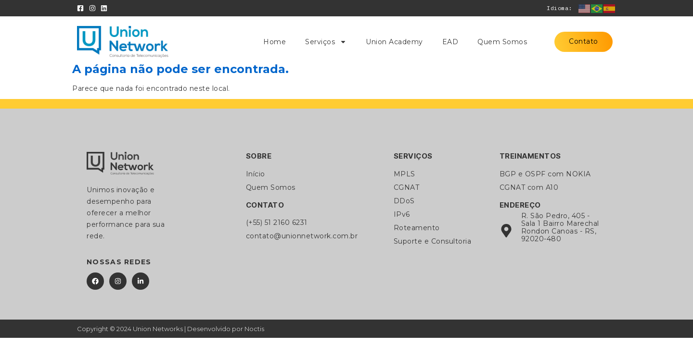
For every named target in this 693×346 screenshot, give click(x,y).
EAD (450, 41)
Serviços (325, 42)
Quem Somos (502, 41)
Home (274, 41)
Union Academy (394, 41)
